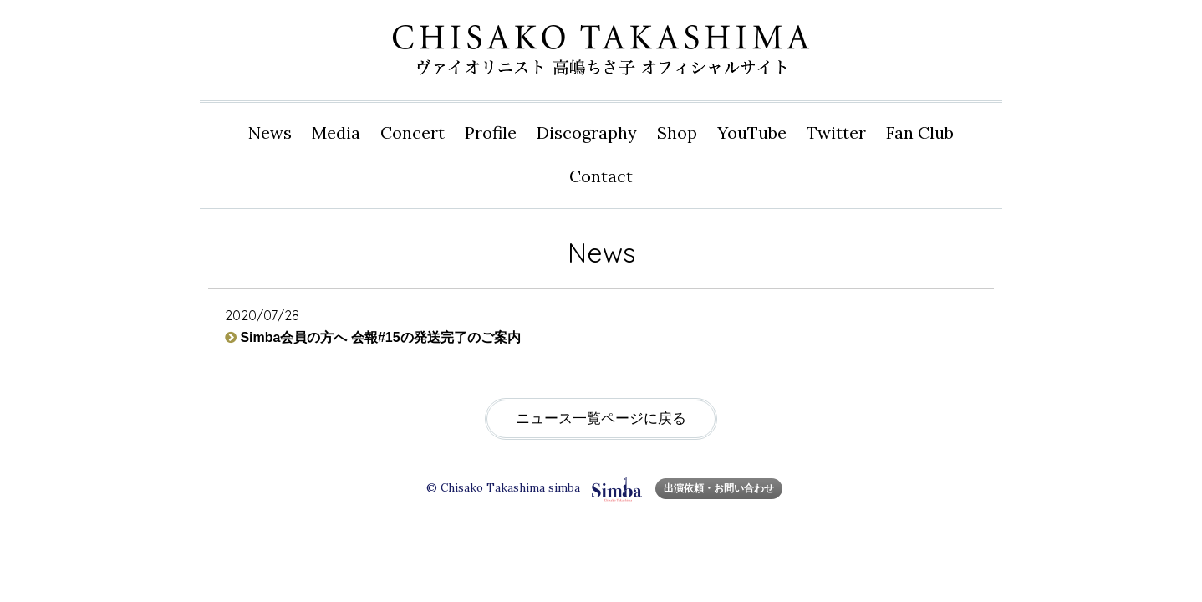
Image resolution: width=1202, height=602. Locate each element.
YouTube (752, 132)
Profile (491, 132)
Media (336, 132)
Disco (587, 133)
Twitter (836, 132)
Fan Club (920, 132)
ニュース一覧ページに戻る (601, 418)
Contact (601, 176)
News (270, 132)
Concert (412, 132)
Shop (677, 132)
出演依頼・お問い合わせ (719, 488)
